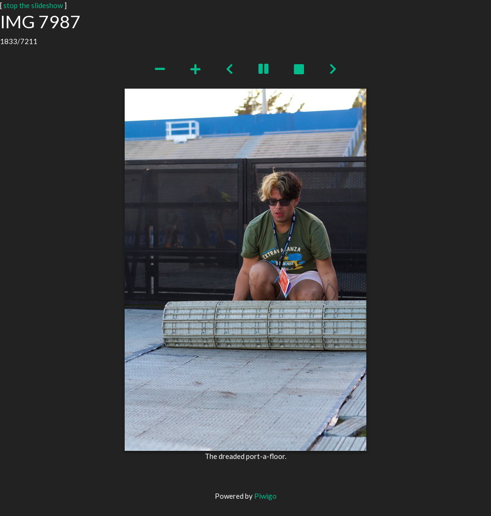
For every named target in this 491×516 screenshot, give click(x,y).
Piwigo (265, 496)
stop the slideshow (33, 5)
